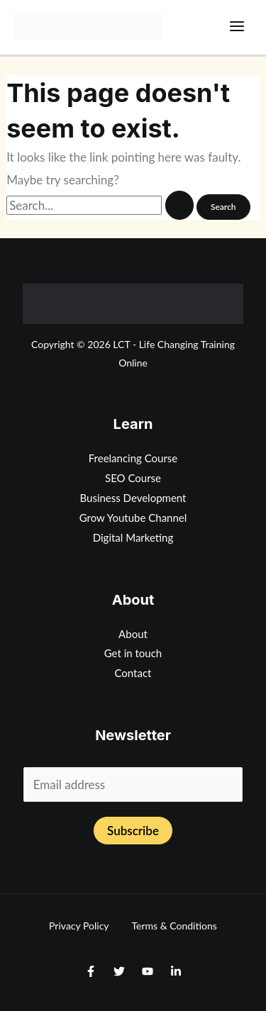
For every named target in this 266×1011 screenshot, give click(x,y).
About (133, 633)
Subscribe (133, 830)
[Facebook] (90, 971)
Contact (132, 672)
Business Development (133, 497)
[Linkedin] (176, 971)
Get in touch (133, 653)
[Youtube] (147, 971)
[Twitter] (119, 971)
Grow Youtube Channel (133, 517)
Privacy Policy (79, 926)
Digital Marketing (133, 537)
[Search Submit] (179, 205)
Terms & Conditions (174, 926)
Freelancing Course (133, 458)
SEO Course (133, 477)
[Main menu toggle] (237, 26)
